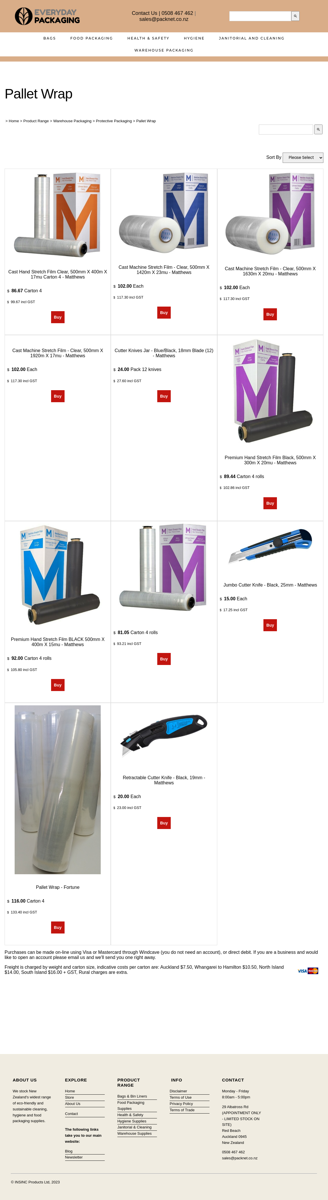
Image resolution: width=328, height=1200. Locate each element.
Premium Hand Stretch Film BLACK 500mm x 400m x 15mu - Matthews (57, 642)
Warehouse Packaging (164, 50)
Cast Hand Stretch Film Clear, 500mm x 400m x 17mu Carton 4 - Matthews (57, 274)
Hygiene (194, 38)
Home (14, 121)
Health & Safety (148, 38)
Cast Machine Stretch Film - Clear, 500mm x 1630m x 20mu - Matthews (270, 271)
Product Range (36, 121)
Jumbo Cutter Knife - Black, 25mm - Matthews (270, 585)
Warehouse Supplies (134, 1133)
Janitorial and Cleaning (252, 38)
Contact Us (144, 13)
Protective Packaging (114, 121)
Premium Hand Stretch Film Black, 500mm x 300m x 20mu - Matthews (270, 460)
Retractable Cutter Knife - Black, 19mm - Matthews (164, 780)
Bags (49, 38)
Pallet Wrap (146, 121)
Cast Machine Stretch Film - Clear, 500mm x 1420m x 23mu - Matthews (164, 270)
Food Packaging (91, 38)
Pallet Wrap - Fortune (57, 887)
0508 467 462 (177, 13)
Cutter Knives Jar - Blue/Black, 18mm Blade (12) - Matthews (163, 353)
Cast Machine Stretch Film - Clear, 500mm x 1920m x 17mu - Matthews (57, 353)
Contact (71, 1114)
